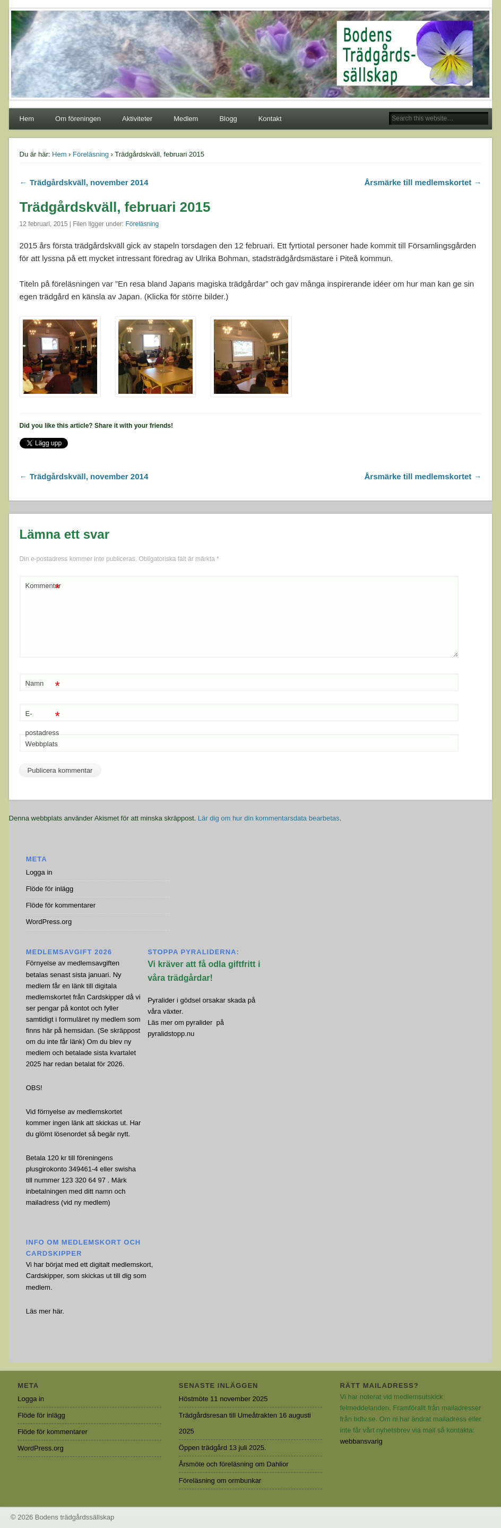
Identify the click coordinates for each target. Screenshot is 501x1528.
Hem (27, 119)
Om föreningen (78, 119)
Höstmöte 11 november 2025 (223, 1399)
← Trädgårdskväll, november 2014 (84, 182)
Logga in (39, 872)
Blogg (228, 119)
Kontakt (270, 119)
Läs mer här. (45, 1311)
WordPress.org (49, 922)
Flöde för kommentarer (61, 905)
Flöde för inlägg (50, 889)
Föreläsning (91, 154)
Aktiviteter (137, 119)
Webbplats (41, 744)
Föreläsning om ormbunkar (220, 1480)
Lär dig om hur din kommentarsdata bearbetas (269, 818)
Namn (42, 684)
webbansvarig (361, 1441)
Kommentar (43, 586)
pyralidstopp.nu (171, 1034)
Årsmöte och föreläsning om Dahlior (234, 1464)
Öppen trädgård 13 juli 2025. (222, 1448)
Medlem (186, 119)
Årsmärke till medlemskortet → (422, 182)
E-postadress (42, 721)
